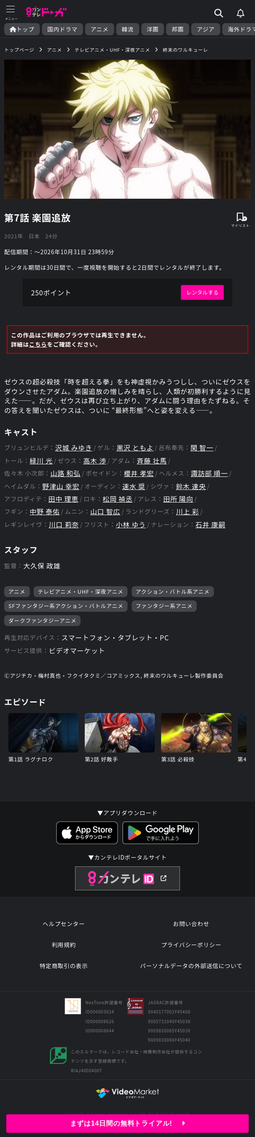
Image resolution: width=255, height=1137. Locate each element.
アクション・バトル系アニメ (173, 591)
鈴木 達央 (191, 486)
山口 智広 (105, 511)
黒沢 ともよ (135, 448)
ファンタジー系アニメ (164, 606)
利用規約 (64, 944)
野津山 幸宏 (60, 486)
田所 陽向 (178, 499)
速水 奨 (134, 486)
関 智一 (201, 448)
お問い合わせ (191, 923)
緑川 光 (41, 461)
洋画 (153, 29)
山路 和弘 (65, 473)
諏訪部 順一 (209, 473)
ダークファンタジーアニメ (42, 620)
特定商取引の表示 (63, 965)
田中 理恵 (63, 499)
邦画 (178, 29)
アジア (206, 29)
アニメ (100, 29)
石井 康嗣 (210, 524)
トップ (22, 29)
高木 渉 (94, 461)
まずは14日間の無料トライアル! (127, 1123)
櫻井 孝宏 (139, 473)
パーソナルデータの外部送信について (191, 965)
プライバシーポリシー (191, 944)
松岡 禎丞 (118, 499)
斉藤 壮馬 (152, 461)
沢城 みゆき (73, 448)
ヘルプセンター (64, 923)
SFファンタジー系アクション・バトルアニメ (65, 606)
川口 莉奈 (64, 524)
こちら (38, 344)
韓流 (128, 29)
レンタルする (202, 292)
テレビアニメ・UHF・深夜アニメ (80, 591)
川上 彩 (187, 511)
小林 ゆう (131, 524)
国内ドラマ (62, 29)
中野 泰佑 (45, 511)
